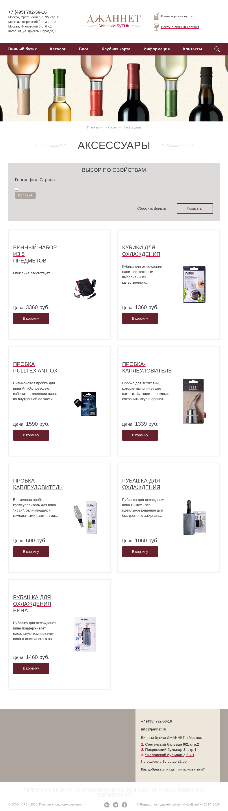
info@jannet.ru (153, 729)
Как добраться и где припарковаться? (173, 769)
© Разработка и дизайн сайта (158, 804)
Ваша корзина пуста (173, 16)
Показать (194, 208)
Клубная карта (116, 49)
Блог (83, 49)
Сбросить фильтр (151, 208)
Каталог (58, 49)
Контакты (192, 49)
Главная (93, 127)
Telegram (115, 804)
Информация (157, 49)
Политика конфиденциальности (62, 804)
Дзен (124, 804)
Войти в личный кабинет (177, 27)
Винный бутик (22, 49)
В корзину (31, 318)
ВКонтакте (106, 804)
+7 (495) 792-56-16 (27, 12)
